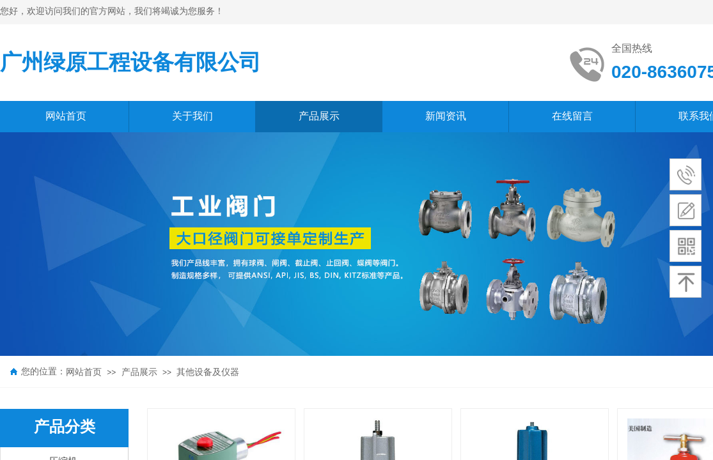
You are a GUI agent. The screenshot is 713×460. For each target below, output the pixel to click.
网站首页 (84, 372)
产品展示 (139, 372)
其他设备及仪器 (207, 372)
